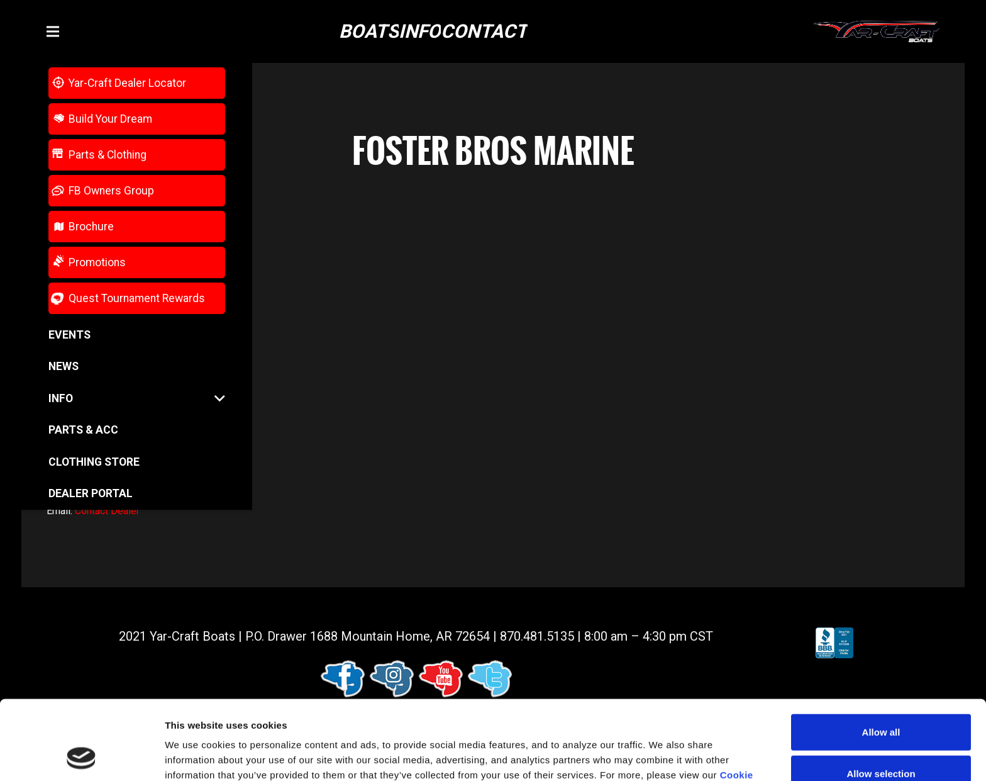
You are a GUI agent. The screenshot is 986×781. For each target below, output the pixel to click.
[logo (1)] (876, 32)
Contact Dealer (107, 511)
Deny (881, 739)
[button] (52, 31)
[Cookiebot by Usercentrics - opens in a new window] (81, 756)
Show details (660, 756)
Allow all (881, 657)
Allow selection (880, 699)
